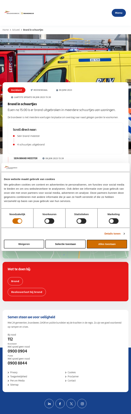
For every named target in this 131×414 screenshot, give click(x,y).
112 (10, 339)
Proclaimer (73, 376)
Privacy (13, 372)
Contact (72, 380)
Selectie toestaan (65, 244)
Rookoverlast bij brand (26, 292)
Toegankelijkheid (18, 376)
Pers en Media (17, 380)
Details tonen (112, 233)
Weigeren (24, 244)
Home (6, 29)
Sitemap (14, 384)
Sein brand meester (28, 136)
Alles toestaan (107, 244)
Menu (118, 13)
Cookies (72, 372)
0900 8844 (17, 363)
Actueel (16, 29)
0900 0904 (17, 351)
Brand (15, 281)
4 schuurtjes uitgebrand (31, 144)
